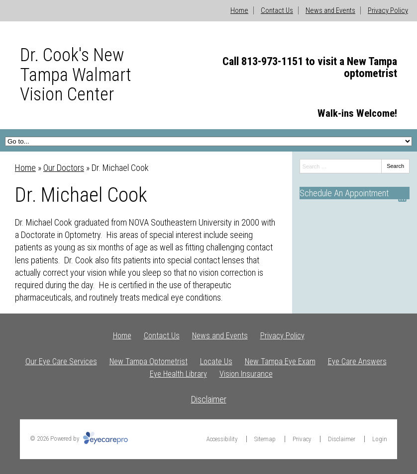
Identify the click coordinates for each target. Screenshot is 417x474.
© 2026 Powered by (79, 438)
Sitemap (265, 439)
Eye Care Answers (357, 361)
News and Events (330, 10)
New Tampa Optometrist (148, 361)
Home (239, 10)
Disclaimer (208, 399)
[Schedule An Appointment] (355, 193)
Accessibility (222, 439)
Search (395, 166)
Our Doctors (63, 167)
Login (379, 439)
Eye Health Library (178, 374)
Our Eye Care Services (61, 361)
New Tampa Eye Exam (280, 361)
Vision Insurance (246, 374)
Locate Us (216, 361)
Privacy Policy (388, 10)
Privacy (302, 439)
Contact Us (277, 10)
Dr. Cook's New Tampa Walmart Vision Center (75, 75)
